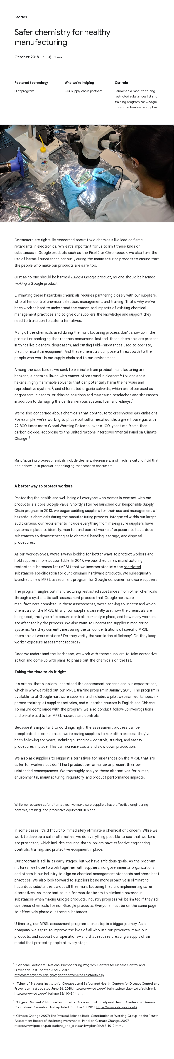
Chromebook (116, 253)
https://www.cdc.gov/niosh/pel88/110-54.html (48, 993)
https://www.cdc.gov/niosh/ (116, 1007)
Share (55, 57)
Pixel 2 (94, 253)
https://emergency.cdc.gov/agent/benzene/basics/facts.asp (59, 975)
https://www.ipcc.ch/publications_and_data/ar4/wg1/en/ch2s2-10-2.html (68, 1026)
